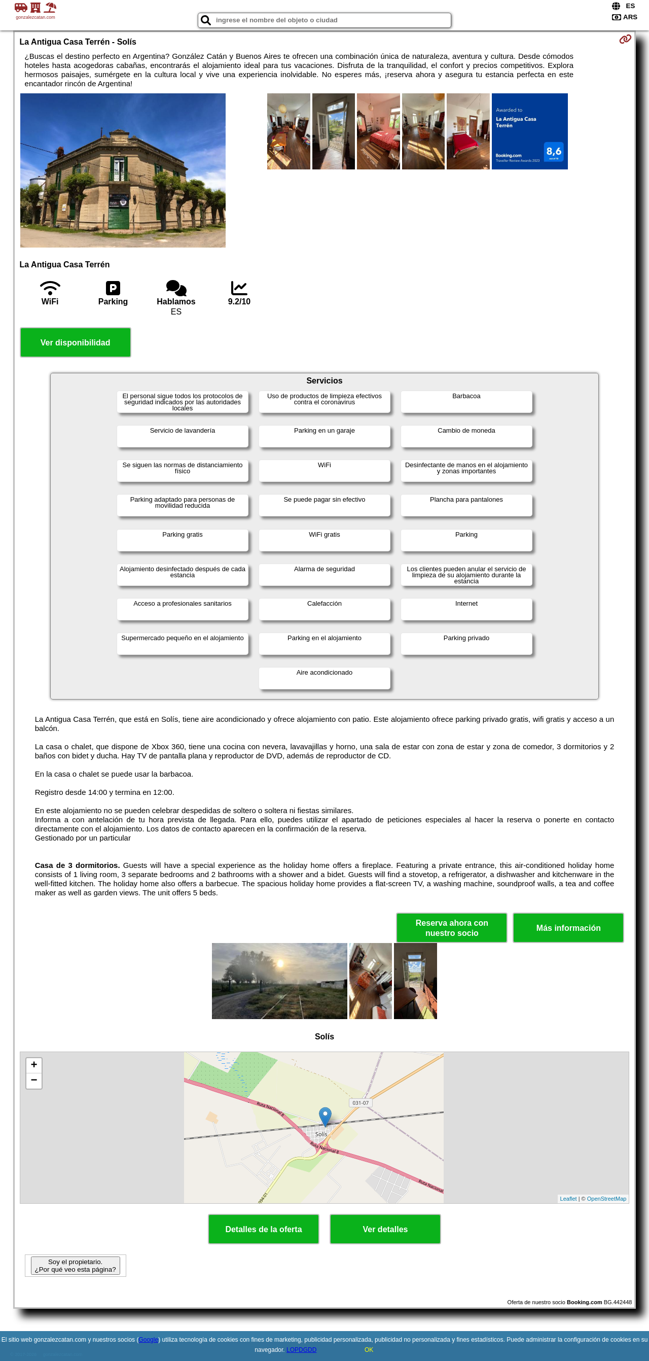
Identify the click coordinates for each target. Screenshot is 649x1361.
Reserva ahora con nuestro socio (452, 928)
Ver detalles (385, 1229)
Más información (568, 928)
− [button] (33, 1081)
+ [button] (33, 1065)
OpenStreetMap (607, 1199)
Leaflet (568, 1199)
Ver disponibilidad (76, 342)
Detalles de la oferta (263, 1229)
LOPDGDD (301, 1349)
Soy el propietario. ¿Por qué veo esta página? (75, 1265)
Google (148, 1339)
